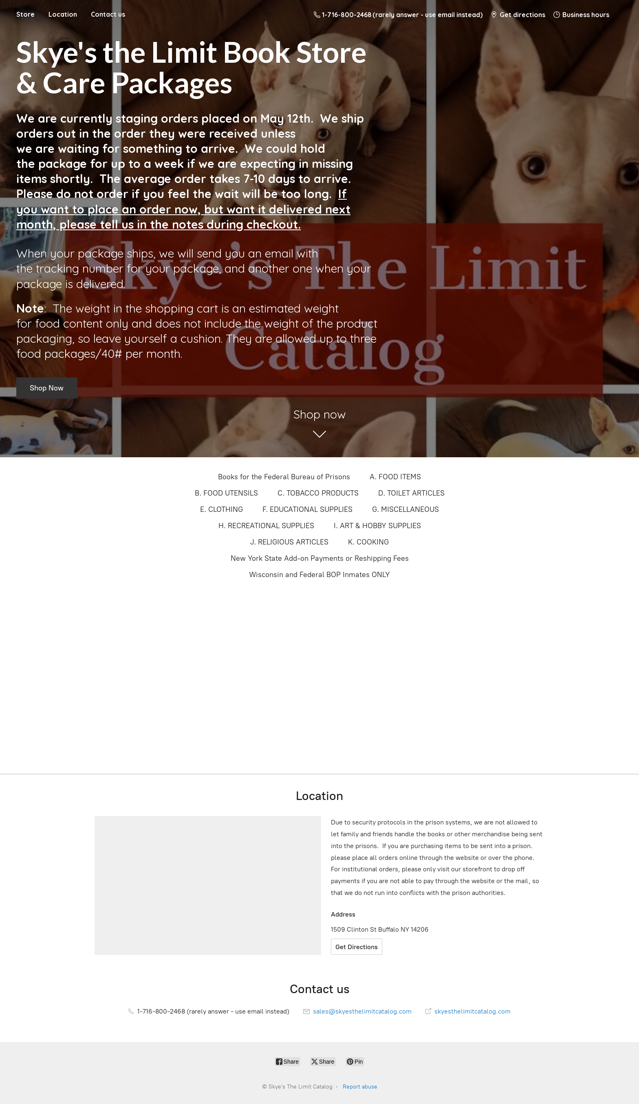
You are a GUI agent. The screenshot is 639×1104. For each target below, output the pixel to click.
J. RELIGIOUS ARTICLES (289, 542)
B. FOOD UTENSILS (226, 493)
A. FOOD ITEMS (395, 476)
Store (25, 14)
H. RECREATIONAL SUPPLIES (266, 525)
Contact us (108, 14)
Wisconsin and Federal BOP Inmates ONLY (319, 574)
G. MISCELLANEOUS (405, 509)
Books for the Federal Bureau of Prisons (284, 476)
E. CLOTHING (221, 509)
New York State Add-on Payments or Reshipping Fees (320, 558)
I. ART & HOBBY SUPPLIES (377, 525)
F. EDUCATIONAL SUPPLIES (307, 509)
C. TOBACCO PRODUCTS (318, 493)
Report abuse (360, 1086)
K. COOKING (368, 542)
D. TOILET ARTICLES (411, 493)
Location (62, 14)
